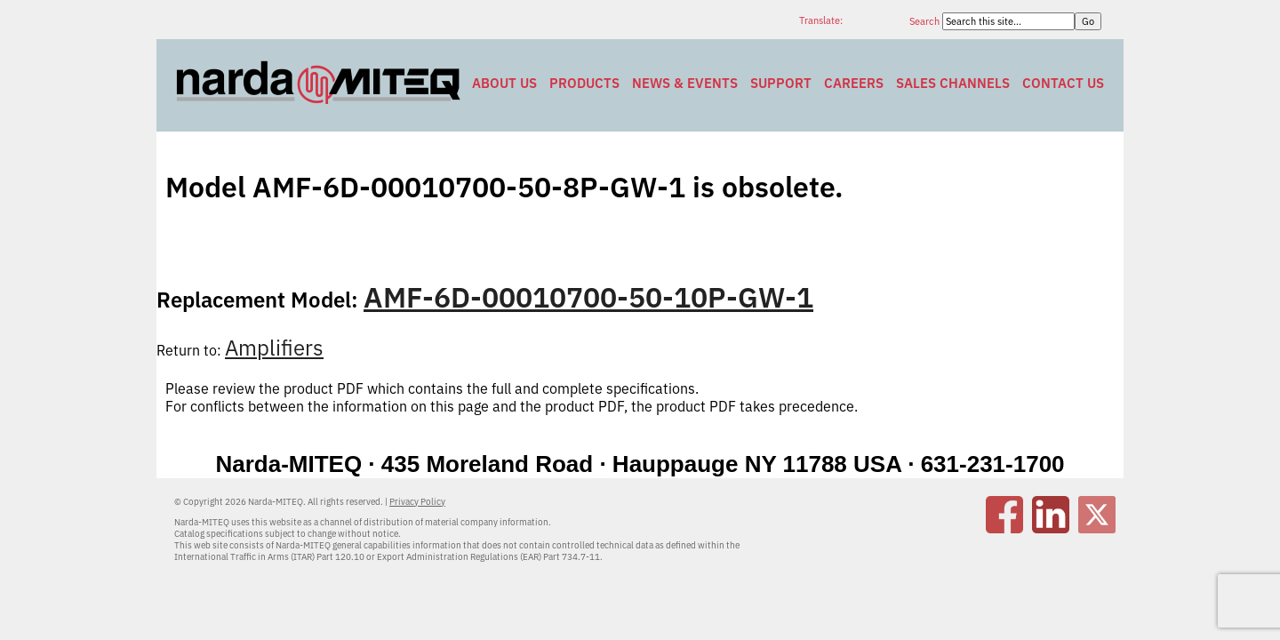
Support (781, 83)
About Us (504, 83)
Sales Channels (953, 83)
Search (925, 21)
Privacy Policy (417, 502)
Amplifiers (274, 347)
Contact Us (1063, 83)
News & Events (685, 83)
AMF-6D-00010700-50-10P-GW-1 (588, 297)
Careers (854, 83)
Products (584, 83)
